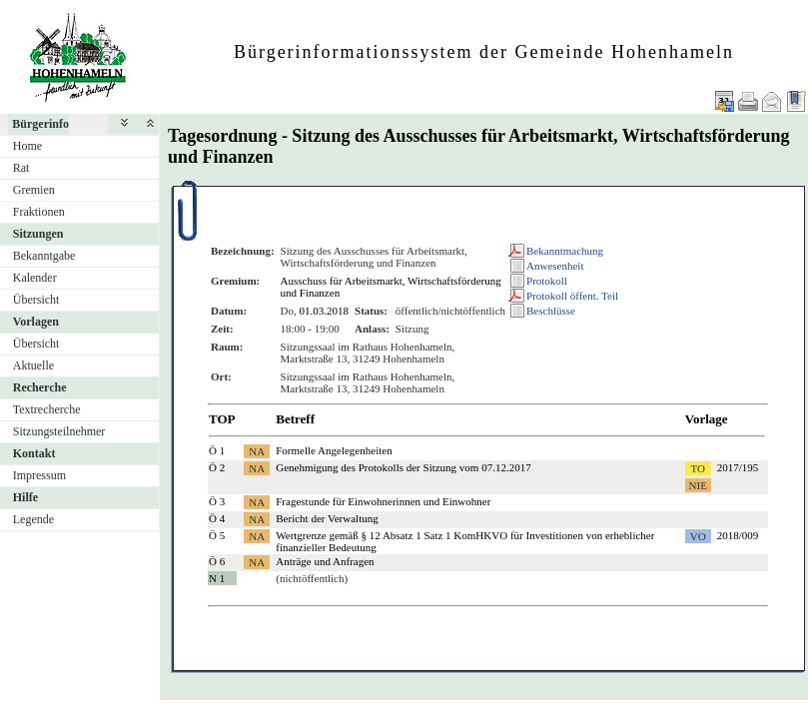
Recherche (40, 387)
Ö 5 (217, 535)
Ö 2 (217, 467)
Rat (21, 168)
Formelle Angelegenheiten (334, 450)
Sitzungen (38, 234)
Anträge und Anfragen (325, 561)
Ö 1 (217, 450)
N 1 (217, 578)
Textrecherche (47, 409)
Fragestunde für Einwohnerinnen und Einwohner (383, 501)
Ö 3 (217, 501)
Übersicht (36, 300)
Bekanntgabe (44, 256)
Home (27, 146)
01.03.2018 (325, 311)
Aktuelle (33, 365)
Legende (33, 519)
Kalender (35, 278)
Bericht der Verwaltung (327, 518)
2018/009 (738, 535)
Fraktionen (39, 212)
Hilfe (25, 497)
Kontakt (34, 453)
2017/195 (738, 467)
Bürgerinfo (40, 124)
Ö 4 (217, 518)
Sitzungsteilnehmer (59, 431)
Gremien (34, 190)
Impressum (39, 475)
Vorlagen (36, 322)
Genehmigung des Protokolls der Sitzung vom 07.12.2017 (403, 467)
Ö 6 (217, 561)
